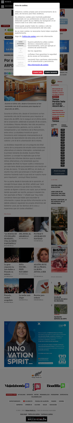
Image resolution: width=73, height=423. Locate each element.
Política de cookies (29, 36)
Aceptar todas (37, 72)
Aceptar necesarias (51, 72)
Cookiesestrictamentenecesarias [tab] (20, 43)
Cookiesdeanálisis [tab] (21, 50)
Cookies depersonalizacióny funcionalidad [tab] (21, 57)
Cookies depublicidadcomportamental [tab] (20, 64)
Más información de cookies (38, 65)
